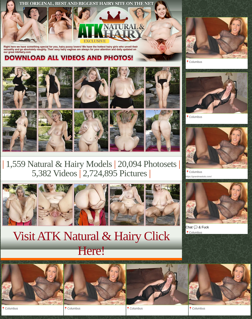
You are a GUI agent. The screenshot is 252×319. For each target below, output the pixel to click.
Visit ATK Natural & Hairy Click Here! (91, 243)
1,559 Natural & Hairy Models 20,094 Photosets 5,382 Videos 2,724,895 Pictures (91, 168)
